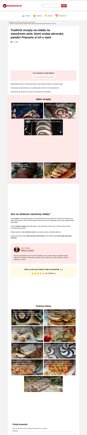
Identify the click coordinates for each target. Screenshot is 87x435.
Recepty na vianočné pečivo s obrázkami (25, 22)
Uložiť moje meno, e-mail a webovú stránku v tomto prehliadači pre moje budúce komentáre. (37, 401)
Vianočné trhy (60, 16)
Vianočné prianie (62, 424)
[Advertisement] (43, 57)
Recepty (26, 16)
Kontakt (32, 417)
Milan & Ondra (27, 234)
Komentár (15, 381)
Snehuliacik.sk (12, 22)
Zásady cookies (35, 420)
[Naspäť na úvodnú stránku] (13, 6)
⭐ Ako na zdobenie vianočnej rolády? (43, 77)
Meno (14, 395)
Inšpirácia (37, 16)
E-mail (47, 395)
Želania (48, 16)
